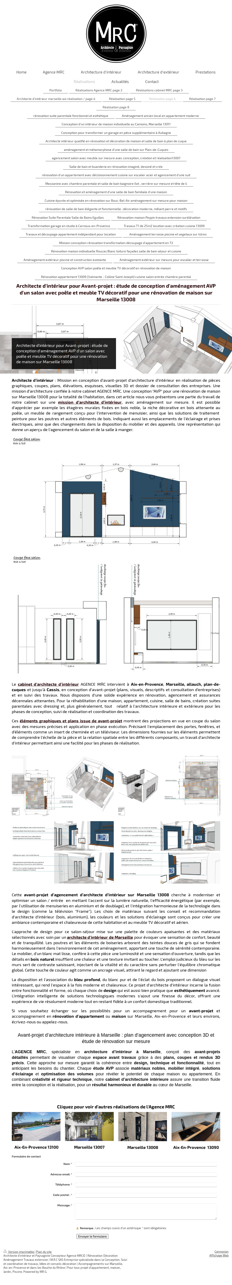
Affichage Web (219, 1255)
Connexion (222, 1251)
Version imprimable (19, 1252)
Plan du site (44, 1252)
